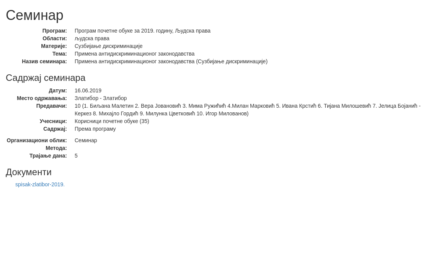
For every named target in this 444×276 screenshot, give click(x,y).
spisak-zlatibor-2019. (40, 184)
